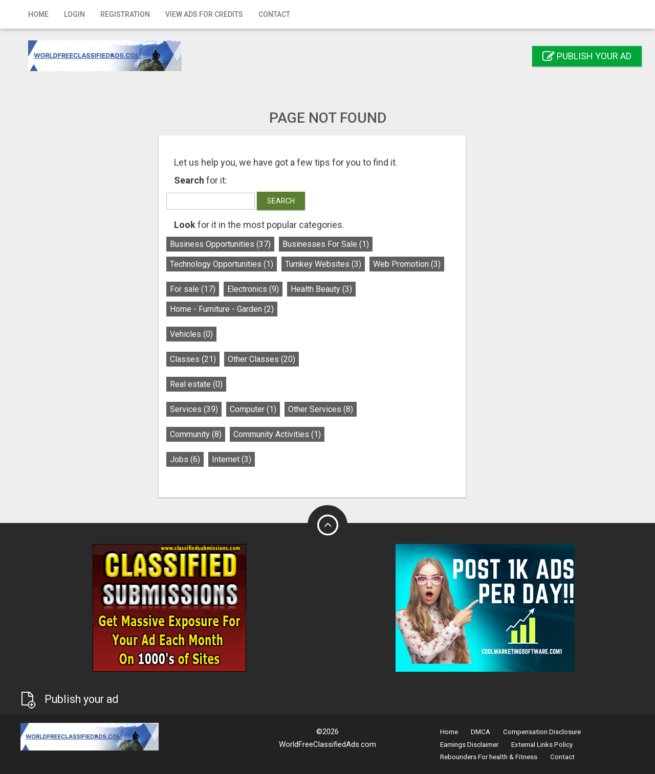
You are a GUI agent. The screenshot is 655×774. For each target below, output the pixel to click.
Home (38, 14)
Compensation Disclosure (542, 732)
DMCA (480, 732)
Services (209, 409)
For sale (208, 289)
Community (211, 434)
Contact (274, 14)
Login (74, 14)
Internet (247, 459)
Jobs (200, 459)
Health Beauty (336, 289)
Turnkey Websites (338, 264)
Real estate (211, 384)
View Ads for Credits (204, 14)
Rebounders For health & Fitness (488, 757)
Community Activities (292, 434)
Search (296, 201)
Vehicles (206, 334)
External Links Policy (542, 744)
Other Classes (277, 359)
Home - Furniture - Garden (237, 309)
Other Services (335, 409)
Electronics (268, 289)
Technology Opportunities (237, 264)
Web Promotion (422, 264)
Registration (125, 14)
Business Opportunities (235, 244)
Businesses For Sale (341, 244)
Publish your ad (586, 56)
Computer (268, 409)
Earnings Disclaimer (469, 744)
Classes (208, 359)
